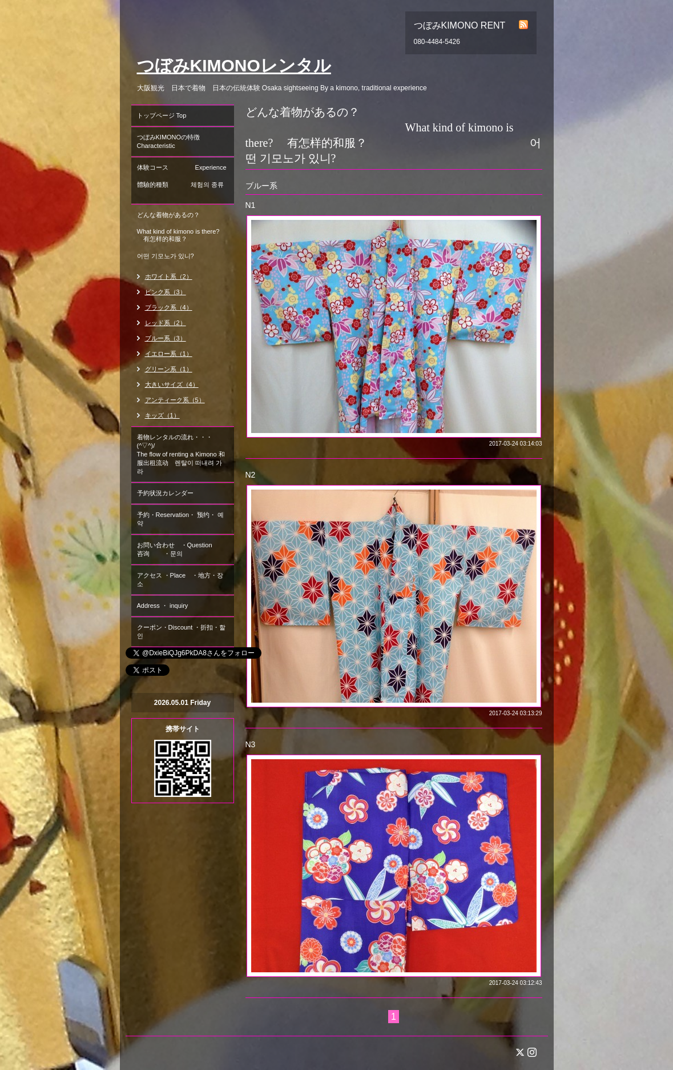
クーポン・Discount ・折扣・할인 (181, 631)
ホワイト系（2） (168, 276)
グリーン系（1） (168, 369)
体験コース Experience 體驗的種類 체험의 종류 (185, 180)
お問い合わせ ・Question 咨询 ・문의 (184, 549)
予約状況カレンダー (165, 493)
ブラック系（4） (168, 307)
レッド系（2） (165, 322)
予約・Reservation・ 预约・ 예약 (180, 519)
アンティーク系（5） (175, 399)
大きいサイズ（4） (172, 384)
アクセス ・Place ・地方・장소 (180, 579)
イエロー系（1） (168, 353)
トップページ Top (162, 115)
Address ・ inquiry (162, 605)
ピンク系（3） (165, 291)
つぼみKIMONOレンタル (234, 65)
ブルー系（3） (165, 338)
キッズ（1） (162, 415)
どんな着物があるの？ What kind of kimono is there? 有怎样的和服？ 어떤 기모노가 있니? (181, 235)
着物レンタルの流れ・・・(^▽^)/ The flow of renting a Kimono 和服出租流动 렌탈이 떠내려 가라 (181, 454)
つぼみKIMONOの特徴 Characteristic (185, 141)
